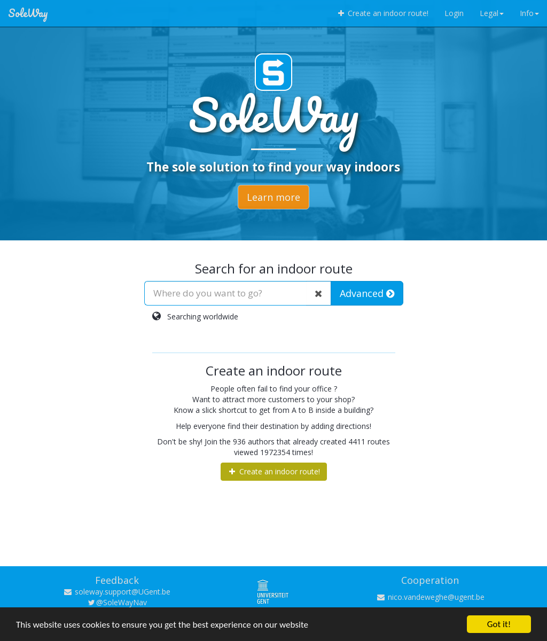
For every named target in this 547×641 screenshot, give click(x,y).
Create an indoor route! (382, 13)
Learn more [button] (273, 197)
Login (454, 13)
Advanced (367, 293)
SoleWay (28, 13)
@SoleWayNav (117, 602)
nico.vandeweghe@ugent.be (430, 597)
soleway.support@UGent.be (116, 592)
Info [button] (529, 13)
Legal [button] (492, 13)
